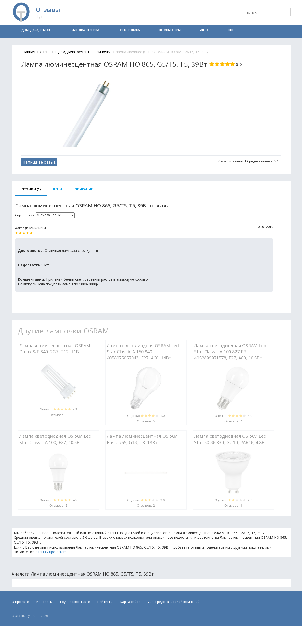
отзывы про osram (51, 552)
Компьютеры (170, 30)
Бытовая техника (85, 30)
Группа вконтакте (75, 601)
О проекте (20, 601)
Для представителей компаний (174, 601)
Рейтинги (105, 601)
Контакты (44, 601)
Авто (204, 30)
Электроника (129, 30)
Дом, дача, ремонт (36, 30)
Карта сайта (130, 601)
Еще (231, 30)
